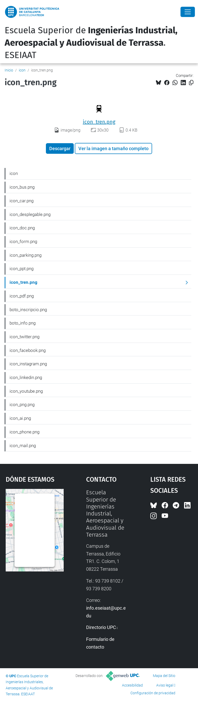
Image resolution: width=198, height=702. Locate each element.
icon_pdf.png (22, 295)
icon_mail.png (23, 445)
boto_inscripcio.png (28, 309)
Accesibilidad (132, 685)
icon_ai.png (20, 418)
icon (22, 70)
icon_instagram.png (28, 363)
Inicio (9, 70)
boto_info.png (23, 323)
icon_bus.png (22, 187)
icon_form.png (23, 241)
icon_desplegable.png (30, 214)
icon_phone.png (24, 431)
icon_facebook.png (28, 350)
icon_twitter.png (24, 336)
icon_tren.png (99, 122)
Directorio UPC (101, 627)
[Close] (187, 12)
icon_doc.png (22, 227)
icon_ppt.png (22, 268)
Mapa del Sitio (164, 676)
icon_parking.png (26, 255)
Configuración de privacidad (152, 693)
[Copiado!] (191, 83)
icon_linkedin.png (26, 377)
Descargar (59, 148)
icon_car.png (22, 200)
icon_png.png (22, 404)
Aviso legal (164, 685)
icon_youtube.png (26, 391)
